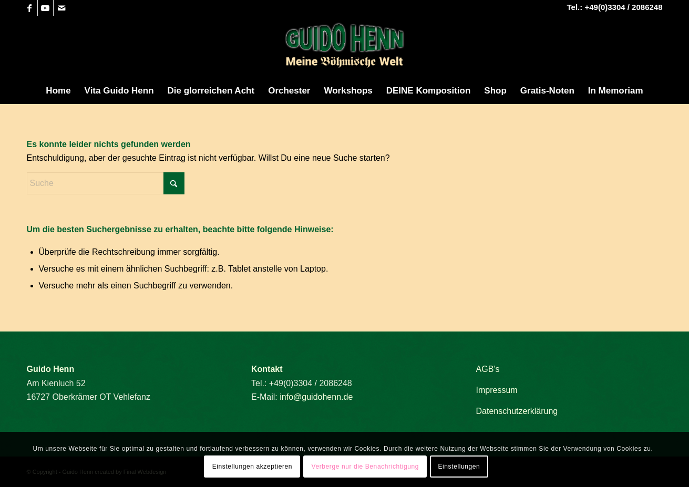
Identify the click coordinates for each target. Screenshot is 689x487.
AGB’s (488, 369)
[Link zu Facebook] (29, 8)
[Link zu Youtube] (45, 8)
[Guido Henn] (345, 47)
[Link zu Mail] (61, 8)
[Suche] (105, 183)
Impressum (497, 390)
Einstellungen (459, 466)
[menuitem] (58, 91)
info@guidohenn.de (316, 396)
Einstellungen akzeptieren (252, 466)
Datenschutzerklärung (517, 411)
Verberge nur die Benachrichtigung (365, 466)
